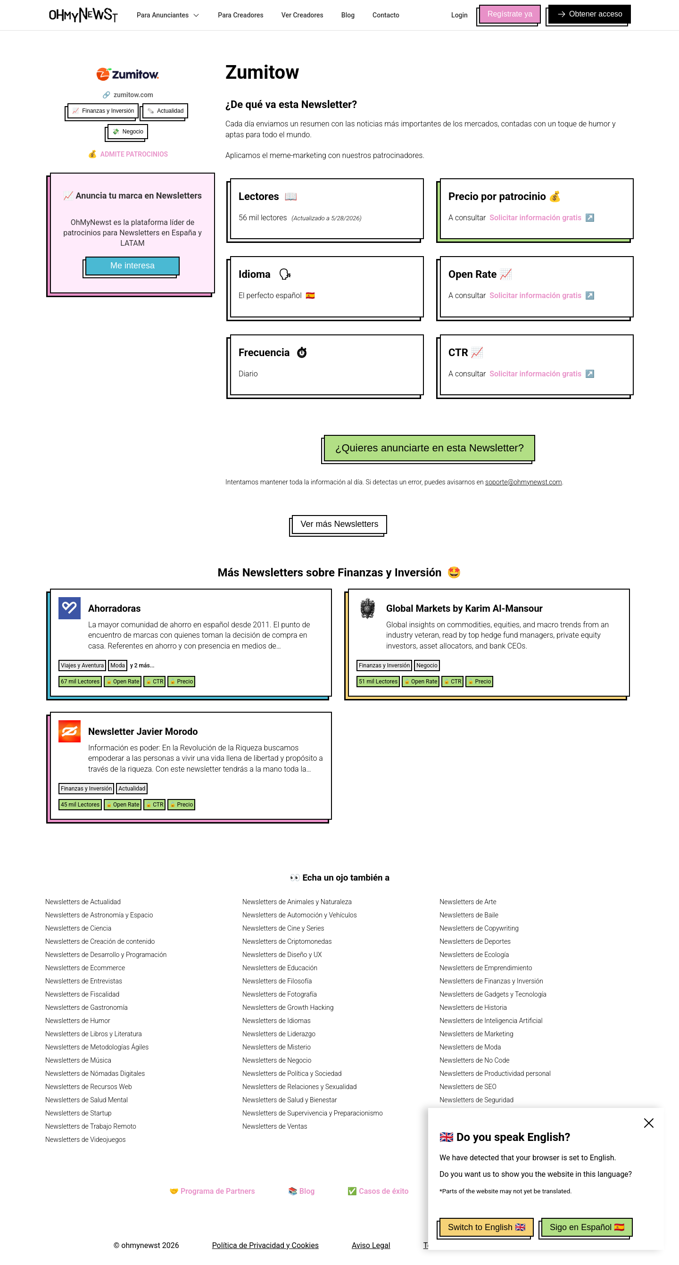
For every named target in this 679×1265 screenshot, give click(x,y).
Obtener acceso (589, 14)
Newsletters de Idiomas (276, 1020)
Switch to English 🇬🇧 (486, 1227)
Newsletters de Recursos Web (88, 1086)
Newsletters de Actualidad (83, 902)
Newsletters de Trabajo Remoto (90, 1126)
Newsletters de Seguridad (476, 1100)
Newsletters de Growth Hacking (287, 1007)
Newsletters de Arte (468, 902)
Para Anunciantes (168, 15)
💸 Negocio (127, 131)
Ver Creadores (302, 15)
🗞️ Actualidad (165, 111)
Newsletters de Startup (78, 1113)
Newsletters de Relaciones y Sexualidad (299, 1086)
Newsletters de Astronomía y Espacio (99, 915)
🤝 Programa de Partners (212, 1191)
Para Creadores (241, 15)
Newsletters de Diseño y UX (282, 954)
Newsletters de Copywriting (479, 928)
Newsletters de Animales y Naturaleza (297, 902)
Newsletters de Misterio (276, 1047)
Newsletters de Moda (470, 1047)
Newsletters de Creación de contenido (100, 941)
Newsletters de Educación (279, 968)
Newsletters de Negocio (276, 1060)
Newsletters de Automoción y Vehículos (299, 915)
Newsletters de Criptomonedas (287, 941)
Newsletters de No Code (474, 1060)
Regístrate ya (510, 14)
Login (459, 15)
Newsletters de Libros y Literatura (93, 1034)
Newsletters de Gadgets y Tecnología (493, 994)
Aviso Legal (371, 1245)
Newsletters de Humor (77, 1020)
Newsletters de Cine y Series (283, 928)
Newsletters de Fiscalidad (82, 994)
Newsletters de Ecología (474, 954)
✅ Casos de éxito (378, 1191)
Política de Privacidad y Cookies (265, 1245)
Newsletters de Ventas (274, 1126)
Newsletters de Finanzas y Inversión (491, 981)
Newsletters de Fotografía (279, 994)
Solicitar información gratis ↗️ (542, 217)
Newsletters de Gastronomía (86, 1007)
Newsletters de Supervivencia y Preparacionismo (312, 1113)
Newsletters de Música (78, 1060)
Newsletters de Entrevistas (83, 981)
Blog (348, 15)
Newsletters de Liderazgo (278, 1034)
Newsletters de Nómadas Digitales (95, 1073)
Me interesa (132, 265)
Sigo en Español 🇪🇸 (587, 1227)
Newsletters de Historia (473, 1007)
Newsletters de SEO (468, 1086)
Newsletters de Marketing (476, 1034)
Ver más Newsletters (339, 524)
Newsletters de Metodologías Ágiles (97, 1047)
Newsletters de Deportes (475, 941)
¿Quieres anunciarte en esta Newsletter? (429, 448)
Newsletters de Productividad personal (495, 1073)
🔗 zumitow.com (127, 95)
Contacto (386, 15)
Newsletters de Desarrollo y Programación (105, 954)
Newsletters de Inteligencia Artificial (491, 1020)
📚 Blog (301, 1191)
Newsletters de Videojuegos (85, 1139)
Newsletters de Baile (468, 915)
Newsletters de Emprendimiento (485, 968)
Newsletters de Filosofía (277, 981)
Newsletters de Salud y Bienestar (289, 1100)
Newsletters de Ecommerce (85, 968)
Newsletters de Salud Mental (86, 1100)
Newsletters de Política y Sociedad (291, 1073)
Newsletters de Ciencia (78, 928)
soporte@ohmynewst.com (523, 482)
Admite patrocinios (128, 154)
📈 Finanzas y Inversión (103, 111)
